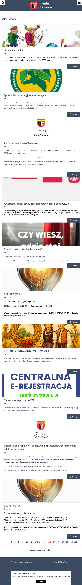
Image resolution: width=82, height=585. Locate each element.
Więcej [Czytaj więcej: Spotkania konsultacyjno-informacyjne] (73, 114)
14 (40, 542)
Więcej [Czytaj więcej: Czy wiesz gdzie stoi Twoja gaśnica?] (73, 265)
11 (27, 542)
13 (36, 542)
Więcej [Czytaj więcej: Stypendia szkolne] (73, 66)
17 (54, 542)
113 (75, 542)
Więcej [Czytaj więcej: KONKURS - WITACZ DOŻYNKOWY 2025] (73, 371)
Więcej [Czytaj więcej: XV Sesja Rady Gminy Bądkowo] (73, 175)
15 (44, 542)
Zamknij (41, 582)
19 (63, 542)
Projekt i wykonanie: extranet (21, 562)
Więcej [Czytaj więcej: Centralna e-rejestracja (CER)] (73, 417)
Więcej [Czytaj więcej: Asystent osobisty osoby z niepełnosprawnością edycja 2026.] (73, 220)
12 (31, 542)
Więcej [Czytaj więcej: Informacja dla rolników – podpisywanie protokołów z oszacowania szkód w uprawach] (73, 477)
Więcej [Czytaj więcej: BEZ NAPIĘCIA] (73, 322)
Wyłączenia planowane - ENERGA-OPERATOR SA (48, 313)
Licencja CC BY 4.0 (60, 562)
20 (67, 542)
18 (58, 542)
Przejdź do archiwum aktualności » (41, 550)
